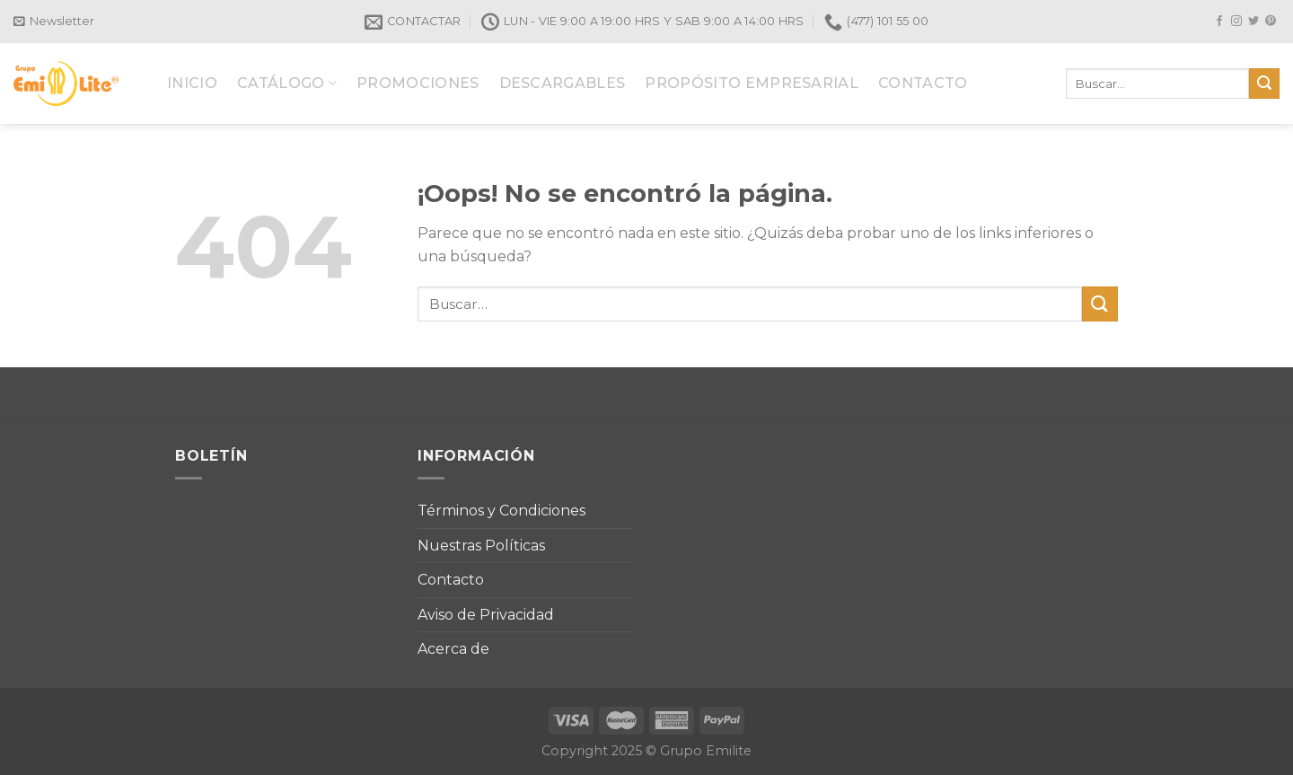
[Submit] (1264, 83)
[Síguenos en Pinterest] (1270, 21)
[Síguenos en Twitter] (1253, 21)
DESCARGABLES (562, 83)
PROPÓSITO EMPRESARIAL (751, 83)
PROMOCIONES (417, 83)
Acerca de (453, 648)
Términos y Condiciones (501, 510)
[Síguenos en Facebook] (1219, 21)
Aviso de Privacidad (486, 614)
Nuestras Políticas (481, 545)
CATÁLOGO (287, 83)
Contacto (451, 579)
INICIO (192, 83)
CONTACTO (923, 83)
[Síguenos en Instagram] (1236, 21)
